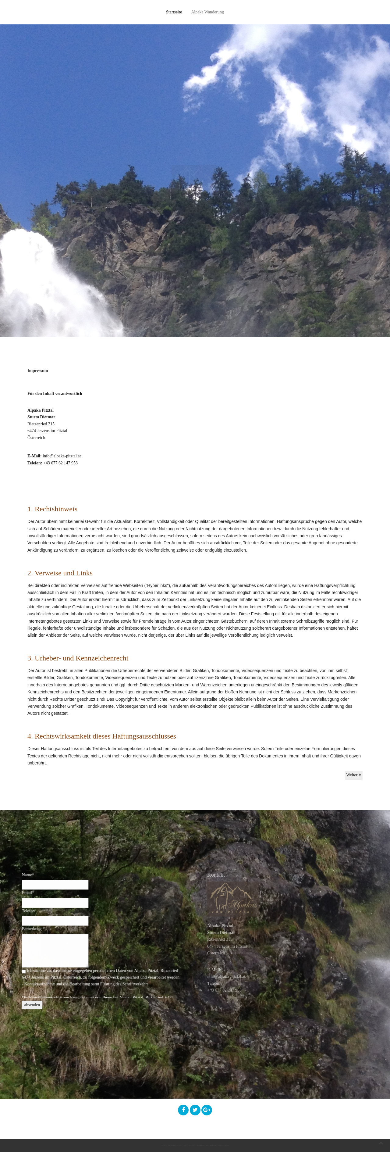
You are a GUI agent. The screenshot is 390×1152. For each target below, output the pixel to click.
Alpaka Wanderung (207, 12)
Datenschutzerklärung (109, 1145)
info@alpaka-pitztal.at (62, 456)
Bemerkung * (48, 934)
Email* (44, 906)
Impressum (70, 1145)
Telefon (44, 920)
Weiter (353, 775)
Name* (44, 892)
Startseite (174, 12)
